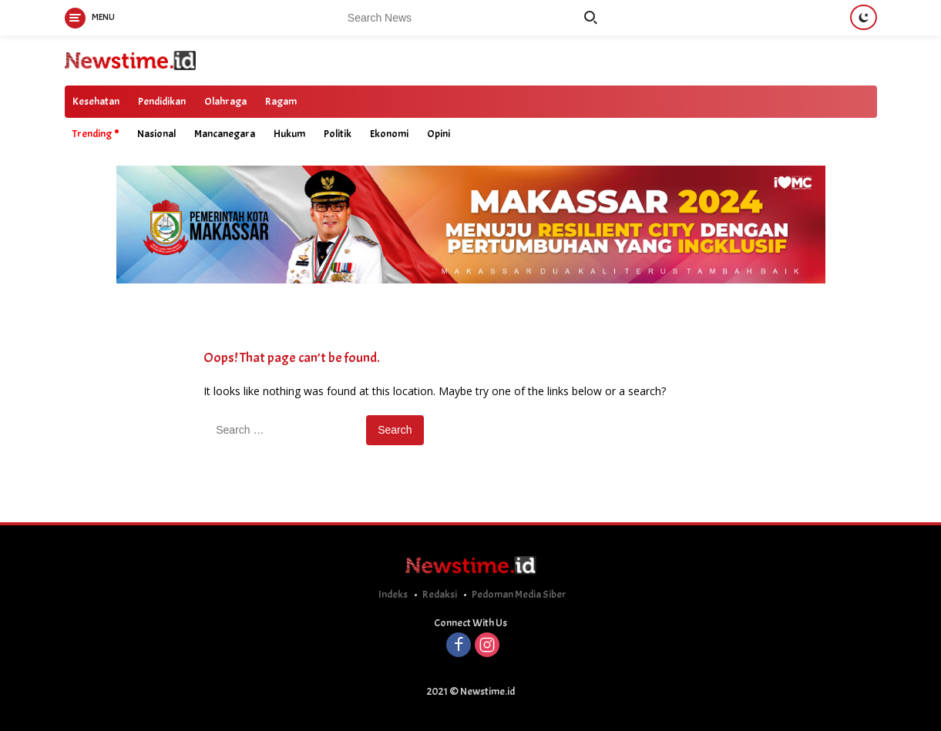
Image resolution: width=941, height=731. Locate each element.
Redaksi (439, 594)
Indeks (393, 594)
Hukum (289, 133)
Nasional (156, 133)
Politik (337, 133)
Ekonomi (389, 133)
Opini (438, 133)
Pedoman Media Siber (519, 594)
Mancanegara (224, 133)
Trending (92, 133)
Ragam (281, 101)
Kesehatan (95, 101)
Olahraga (225, 101)
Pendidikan (162, 101)
